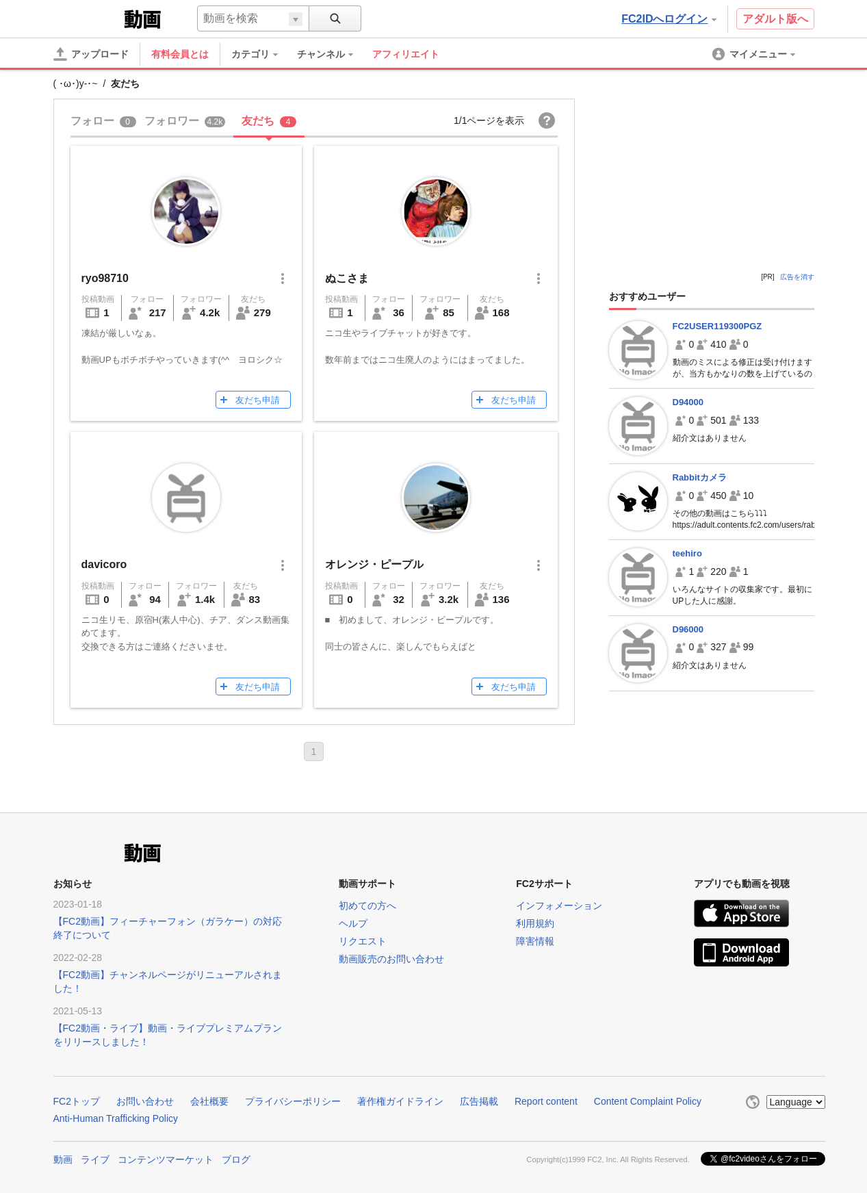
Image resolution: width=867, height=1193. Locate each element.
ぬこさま (347, 278)
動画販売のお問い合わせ (391, 958)
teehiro (687, 553)
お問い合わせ (145, 1101)
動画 (63, 1159)
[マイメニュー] (755, 54)
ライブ (95, 1159)
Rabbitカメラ (700, 477)
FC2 (87, 18)
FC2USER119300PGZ (717, 326)
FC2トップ (76, 1101)
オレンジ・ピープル (374, 564)
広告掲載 (479, 1101)
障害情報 (535, 941)
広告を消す (797, 277)
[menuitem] (261, 54)
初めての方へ (367, 905)
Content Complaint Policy (647, 1101)
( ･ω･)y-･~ (75, 83)
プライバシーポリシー (293, 1101)
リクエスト (363, 941)
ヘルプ (353, 923)
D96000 (688, 629)
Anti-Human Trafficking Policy (116, 1118)
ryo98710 (105, 278)
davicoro (104, 564)
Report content (546, 1101)
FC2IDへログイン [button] (668, 19)
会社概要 (209, 1101)
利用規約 (535, 923)
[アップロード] (91, 54)
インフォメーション (559, 905)
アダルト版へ (775, 19)
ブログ (236, 1159)
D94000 (688, 402)
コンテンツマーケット (165, 1159)
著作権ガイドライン (400, 1101)
